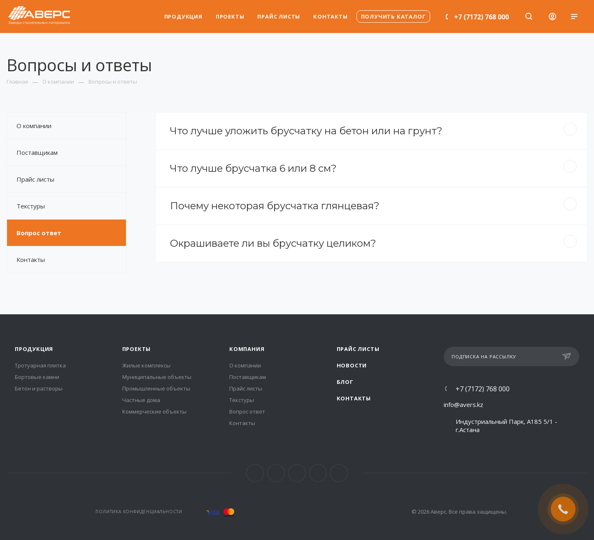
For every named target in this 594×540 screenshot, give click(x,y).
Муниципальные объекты (156, 377)
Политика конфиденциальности (139, 511)
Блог (345, 382)
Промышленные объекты (156, 388)
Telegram (297, 473)
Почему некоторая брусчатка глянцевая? (373, 204)
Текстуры (30, 206)
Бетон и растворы (39, 388)
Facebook (255, 473)
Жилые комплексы (146, 365)
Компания (246, 349)
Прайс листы (35, 179)
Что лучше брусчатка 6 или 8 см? (373, 167)
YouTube (318, 473)
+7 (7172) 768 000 (481, 16)
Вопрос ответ (38, 233)
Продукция (34, 349)
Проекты (136, 349)
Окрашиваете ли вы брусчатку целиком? (373, 242)
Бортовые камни (37, 377)
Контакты (30, 259)
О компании (33, 126)
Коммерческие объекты (154, 411)
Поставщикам (37, 152)
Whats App (339, 473)
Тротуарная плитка (40, 365)
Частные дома (141, 400)
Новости (352, 365)
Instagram (276, 473)
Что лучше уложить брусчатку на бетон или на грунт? (373, 129)
